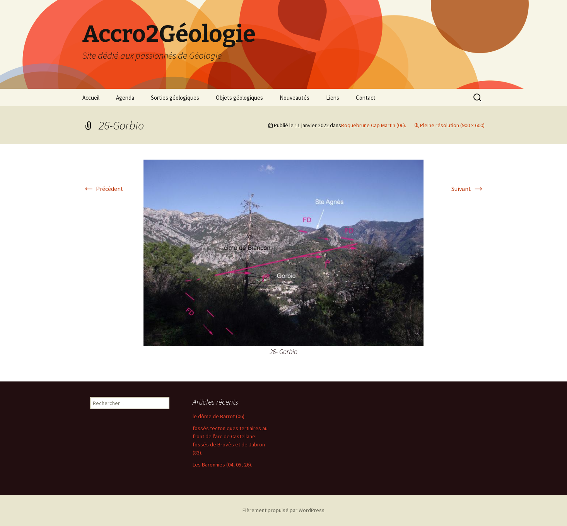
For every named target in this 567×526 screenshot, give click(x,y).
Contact (366, 97)
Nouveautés (294, 97)
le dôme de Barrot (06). (219, 416)
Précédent (102, 188)
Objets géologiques (239, 97)
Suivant (468, 188)
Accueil (90, 97)
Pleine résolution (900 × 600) (452, 125)
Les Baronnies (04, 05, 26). (222, 464)
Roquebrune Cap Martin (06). (373, 125)
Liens (332, 97)
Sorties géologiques (175, 97)
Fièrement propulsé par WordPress (283, 510)
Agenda (125, 97)
